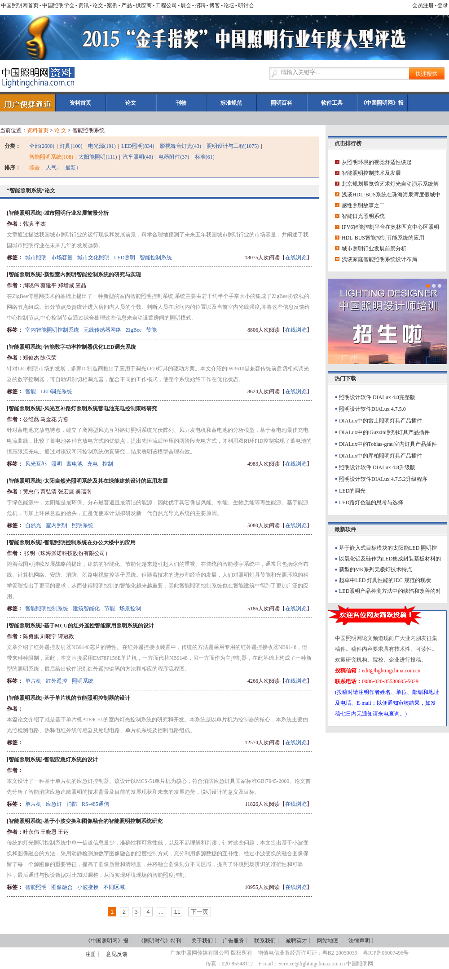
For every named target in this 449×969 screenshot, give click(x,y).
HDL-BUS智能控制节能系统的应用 (383, 238)
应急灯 (54, 804)
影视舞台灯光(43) (180, 146)
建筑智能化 (86, 608)
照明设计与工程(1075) (233, 146)
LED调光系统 (56, 391)
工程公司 (166, 5)
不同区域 (114, 887)
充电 (92, 464)
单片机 (33, 681)
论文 (97, 5)
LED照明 (124, 257)
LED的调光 (352, 491)
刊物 (181, 103)
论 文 (60, 130)
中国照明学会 (58, 5)
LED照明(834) (137, 146)
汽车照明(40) (138, 157)
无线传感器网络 (102, 330)
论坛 (229, 5)
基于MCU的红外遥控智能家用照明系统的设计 (99, 625)
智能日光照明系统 (363, 216)
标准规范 (231, 103)
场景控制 (130, 608)
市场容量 (62, 257)
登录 (442, 5)
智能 (30, 391)
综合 (34, 167)
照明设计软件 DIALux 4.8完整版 (377, 397)
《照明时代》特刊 (159, 941)
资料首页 (80, 103)
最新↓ (72, 167)
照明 (56, 464)
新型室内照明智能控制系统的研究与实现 (92, 274)
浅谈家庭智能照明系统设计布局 (379, 259)
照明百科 (281, 103)
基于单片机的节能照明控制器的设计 (87, 698)
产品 (126, 5)
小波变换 (88, 887)
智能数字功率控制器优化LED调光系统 (90, 347)
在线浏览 (296, 257)
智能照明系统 (25, 213)
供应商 (144, 5)
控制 (107, 464)
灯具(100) (71, 146)
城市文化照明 (93, 257)
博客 (214, 5)
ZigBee (133, 330)
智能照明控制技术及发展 (371, 173)
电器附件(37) (173, 157)
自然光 (33, 525)
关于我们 (202, 941)
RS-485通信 (95, 804)
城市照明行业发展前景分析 (76, 213)
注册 (90, 954)
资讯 (83, 5)
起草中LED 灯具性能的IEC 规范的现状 (385, 580)
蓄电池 (74, 464)
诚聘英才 (296, 941)
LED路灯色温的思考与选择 (371, 502)
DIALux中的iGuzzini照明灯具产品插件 (384, 432)
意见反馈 (117, 954)
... (160, 911)
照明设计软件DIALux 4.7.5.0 (372, 409)
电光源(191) (102, 146)
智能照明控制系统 (46, 608)
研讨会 (246, 5)
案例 (112, 5)
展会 (185, 5)
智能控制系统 (156, 257)
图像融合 (62, 887)
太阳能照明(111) (98, 157)
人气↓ (52, 167)
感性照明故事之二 (363, 205)
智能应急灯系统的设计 (71, 759)
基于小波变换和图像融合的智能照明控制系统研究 (103, 821)
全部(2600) (41, 146)
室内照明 (56, 525)
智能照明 (36, 887)
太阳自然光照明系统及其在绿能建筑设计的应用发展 (106, 481)
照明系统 (82, 525)
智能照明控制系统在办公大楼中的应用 (90, 542)
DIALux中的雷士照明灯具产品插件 (380, 421)
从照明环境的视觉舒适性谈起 (377, 162)
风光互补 (36, 464)
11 (177, 911)
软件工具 (332, 103)
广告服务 (233, 941)
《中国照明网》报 (382, 103)
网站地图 (328, 941)
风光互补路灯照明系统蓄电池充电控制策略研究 (100, 408)
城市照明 (36, 257)
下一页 (199, 911)
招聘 (200, 5)
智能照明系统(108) (51, 157)
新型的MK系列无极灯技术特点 (375, 569)
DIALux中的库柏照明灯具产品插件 (380, 456)
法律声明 (359, 941)
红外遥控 (56, 681)
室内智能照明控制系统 (52, 330)
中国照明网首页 (20, 5)
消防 (71, 804)
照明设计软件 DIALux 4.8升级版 (377, 467)
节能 (151, 330)
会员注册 (423, 5)
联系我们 (265, 941)
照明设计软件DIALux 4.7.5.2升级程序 (383, 479)
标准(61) (205, 157)
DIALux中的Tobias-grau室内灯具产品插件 (388, 444)
